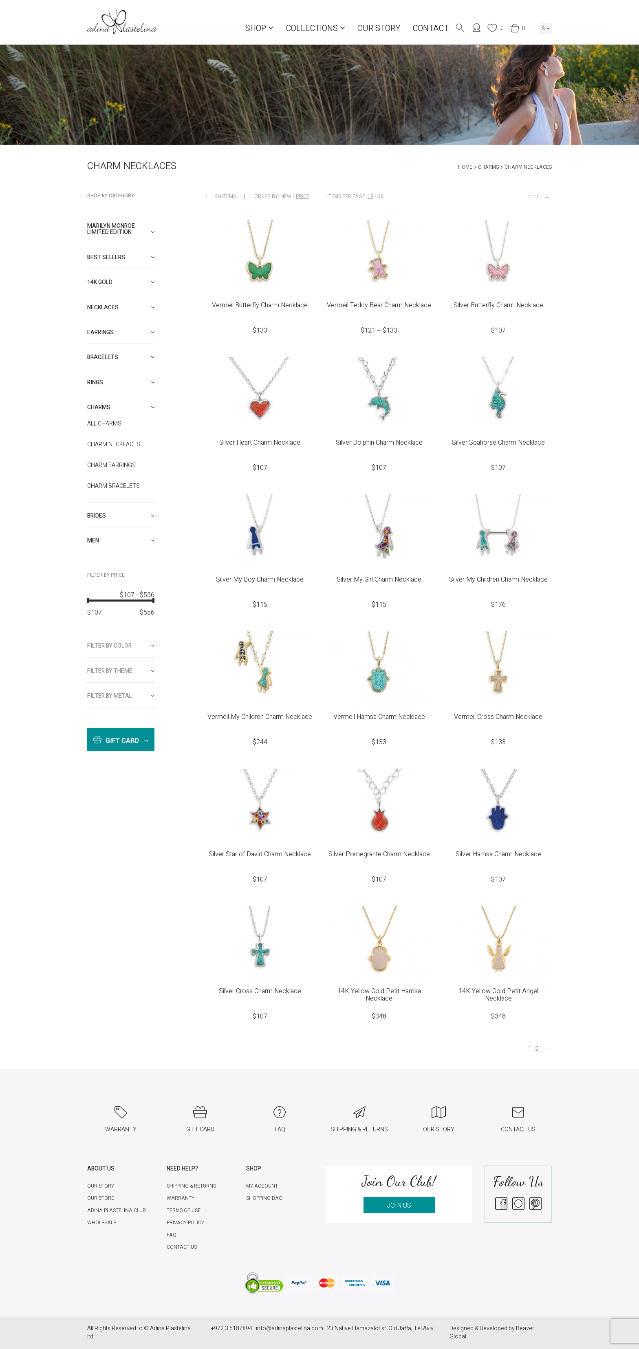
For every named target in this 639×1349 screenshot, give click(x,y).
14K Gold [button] (120, 282)
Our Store (100, 1198)
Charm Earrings (111, 465)
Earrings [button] (120, 332)
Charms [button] (120, 407)
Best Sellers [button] (120, 257)
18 (370, 196)
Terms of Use (184, 1210)
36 (380, 196)
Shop (259, 28)
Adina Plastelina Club (116, 1210)
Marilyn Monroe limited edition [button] (120, 229)
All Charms (104, 424)
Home (465, 167)
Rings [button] (120, 382)
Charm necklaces (113, 445)
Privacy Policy (185, 1222)
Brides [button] (120, 515)
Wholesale (101, 1222)
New (285, 196)
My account (262, 1186)
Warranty (180, 1198)
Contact (430, 28)
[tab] (120, 229)
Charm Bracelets (113, 486)
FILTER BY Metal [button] (120, 696)
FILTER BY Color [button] (120, 645)
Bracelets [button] (120, 357)
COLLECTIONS (315, 28)
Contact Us (182, 1247)
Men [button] (120, 540)
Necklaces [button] (120, 307)
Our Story (378, 28)
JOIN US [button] (399, 1205)
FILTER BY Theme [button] (120, 671)
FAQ (171, 1235)
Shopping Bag (264, 1198)
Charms (488, 167)
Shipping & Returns (191, 1186)
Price (302, 196)
